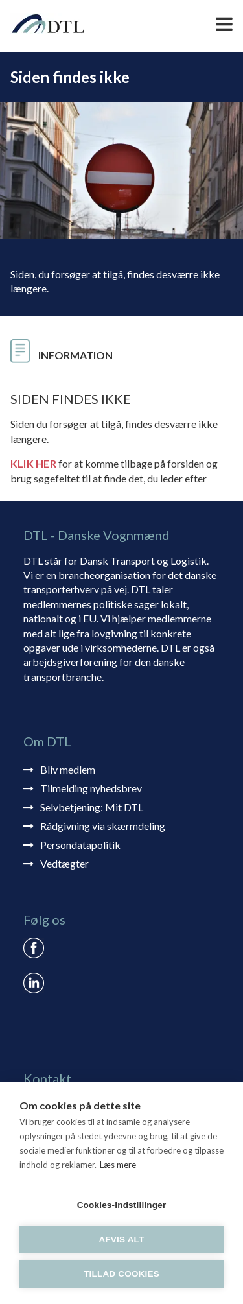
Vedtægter (64, 863)
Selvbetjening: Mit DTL (91, 807)
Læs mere (118, 1164)
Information (75, 355)
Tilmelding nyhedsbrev (91, 788)
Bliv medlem (67, 769)
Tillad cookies (121, 1274)
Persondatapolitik (80, 844)
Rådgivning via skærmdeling (102, 826)
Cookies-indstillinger (122, 1205)
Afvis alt (121, 1239)
